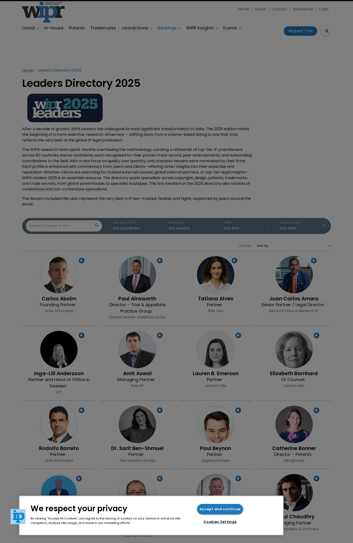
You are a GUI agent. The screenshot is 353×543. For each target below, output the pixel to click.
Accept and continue (220, 509)
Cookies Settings (220, 521)
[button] (18, 516)
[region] (151, 515)
